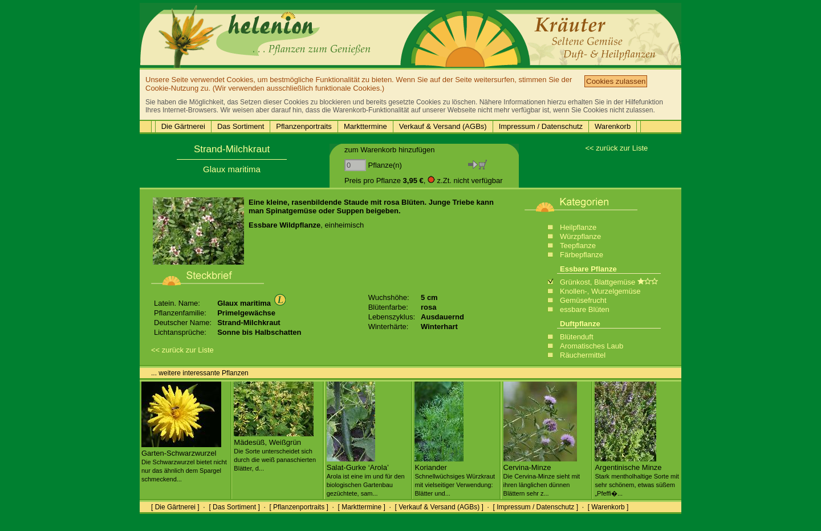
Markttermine (365, 126)
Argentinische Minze (636, 476)
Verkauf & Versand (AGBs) (443, 126)
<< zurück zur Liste (616, 148)
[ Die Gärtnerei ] (175, 507)
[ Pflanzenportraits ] (298, 507)
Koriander (454, 476)
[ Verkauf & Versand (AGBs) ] (439, 507)
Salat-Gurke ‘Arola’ (366, 476)
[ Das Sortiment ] (234, 507)
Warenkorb (613, 126)
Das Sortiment (240, 126)
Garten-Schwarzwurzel (184, 461)
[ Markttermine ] (361, 507)
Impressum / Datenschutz (541, 126)
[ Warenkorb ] (608, 507)
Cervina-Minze (541, 476)
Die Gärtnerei (183, 126)
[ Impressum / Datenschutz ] (535, 507)
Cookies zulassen (615, 81)
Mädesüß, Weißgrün (275, 450)
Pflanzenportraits (304, 126)
